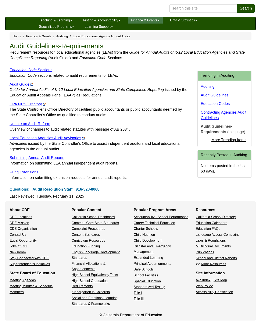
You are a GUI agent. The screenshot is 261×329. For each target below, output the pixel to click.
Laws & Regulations (211, 240)
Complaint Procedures (88, 228)
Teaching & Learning (55, 20)
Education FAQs (208, 228)
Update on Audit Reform (30, 124)
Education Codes (215, 104)
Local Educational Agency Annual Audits (101, 36)
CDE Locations (21, 217)
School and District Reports (216, 258)
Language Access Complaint (217, 234)
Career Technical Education (154, 223)
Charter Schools (146, 228)
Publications (205, 252)
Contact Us (18, 234)
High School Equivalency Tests (95, 275)
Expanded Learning (148, 257)
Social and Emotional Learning (95, 298)
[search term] (203, 8)
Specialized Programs (56, 26)
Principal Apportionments (152, 263)
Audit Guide (21, 84)
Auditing (62, 36)
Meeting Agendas (23, 280)
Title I (138, 293)
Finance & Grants (145, 20)
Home (17, 36)
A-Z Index (203, 280)
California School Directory (216, 217)
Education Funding (86, 246)
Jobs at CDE (19, 246)
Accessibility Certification (214, 292)
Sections (31, 70)
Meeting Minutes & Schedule (31, 286)
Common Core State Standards (95, 223)
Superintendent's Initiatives (30, 264)
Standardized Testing (149, 287)
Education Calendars (211, 223)
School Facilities (146, 275)
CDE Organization (23, 228)
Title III (139, 299)
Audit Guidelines (215, 95)
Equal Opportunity (23, 240)
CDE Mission (19, 223)
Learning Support (99, 26)
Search (246, 8)
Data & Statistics (183, 20)
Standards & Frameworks (91, 303)
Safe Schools (144, 269)
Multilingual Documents (213, 246)
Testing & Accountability (101, 20)
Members (17, 292)
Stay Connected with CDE (29, 258)
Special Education (147, 281)
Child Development (148, 240)
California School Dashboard (93, 217)
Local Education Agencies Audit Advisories (47, 138)
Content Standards (86, 234)
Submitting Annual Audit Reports (37, 158)
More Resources (213, 264)
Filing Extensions (24, 172)
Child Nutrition (144, 234)
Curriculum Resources (88, 240)
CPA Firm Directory (28, 104)
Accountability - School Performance (161, 217)
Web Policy (204, 286)
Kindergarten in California (91, 292)
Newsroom (18, 252)
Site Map (220, 280)
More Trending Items (228, 140)
